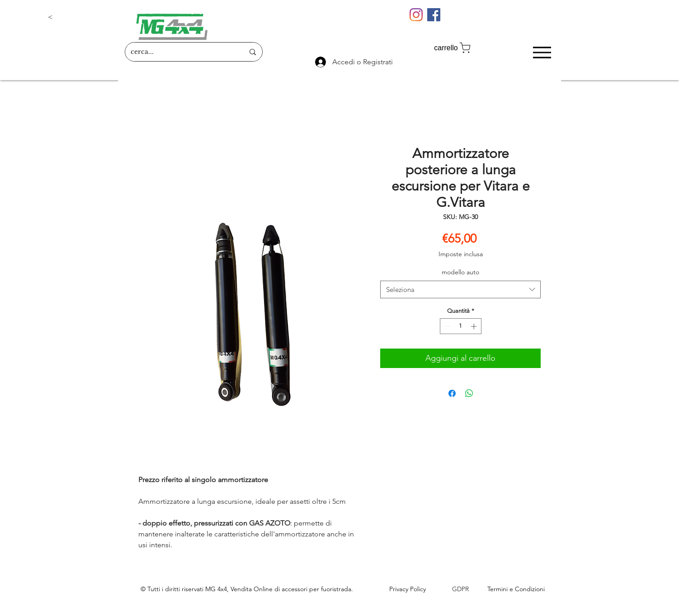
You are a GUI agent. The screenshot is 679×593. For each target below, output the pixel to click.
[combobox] (460, 289)
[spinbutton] (460, 326)
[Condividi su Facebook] (452, 393)
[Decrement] (446, 326)
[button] (78, 17)
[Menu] (542, 52)
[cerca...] (181, 52)
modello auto (460, 272)
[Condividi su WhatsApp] (469, 393)
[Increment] (474, 326)
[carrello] (453, 48)
